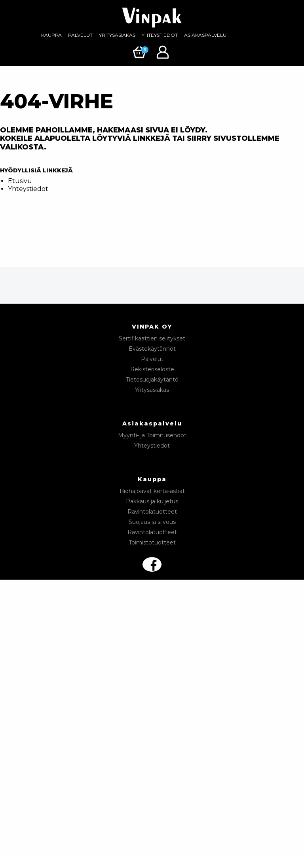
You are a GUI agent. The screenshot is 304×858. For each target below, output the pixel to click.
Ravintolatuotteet (152, 511)
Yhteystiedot (160, 35)
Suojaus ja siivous (152, 521)
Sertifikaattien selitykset (152, 338)
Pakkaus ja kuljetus (152, 501)
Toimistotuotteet (152, 542)
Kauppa (51, 35)
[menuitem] (51, 35)
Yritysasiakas (117, 35)
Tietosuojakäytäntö (152, 379)
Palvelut (80, 35)
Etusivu (20, 181)
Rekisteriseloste (152, 369)
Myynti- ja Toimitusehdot (152, 435)
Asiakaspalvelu (205, 35)
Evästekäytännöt (152, 348)
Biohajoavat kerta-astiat (152, 491)
